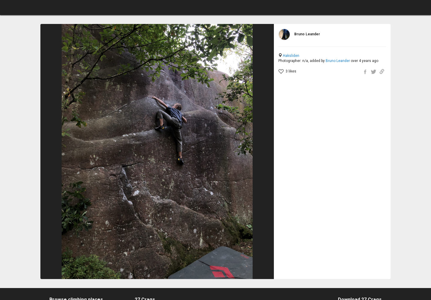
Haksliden (291, 56)
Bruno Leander (338, 61)
